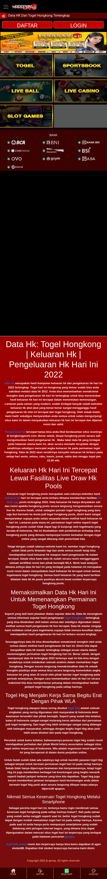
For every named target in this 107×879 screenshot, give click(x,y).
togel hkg (74, 708)
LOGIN (78, 25)
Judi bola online (16, 844)
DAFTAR (27, 25)
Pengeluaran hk (15, 431)
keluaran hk (12, 497)
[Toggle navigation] (6, 7)
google (69, 836)
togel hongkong (75, 617)
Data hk (9, 383)
